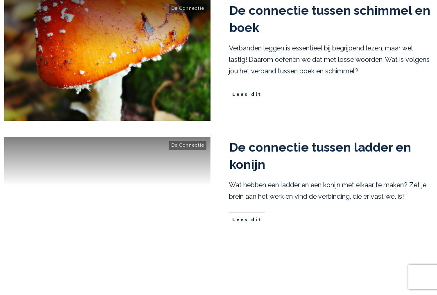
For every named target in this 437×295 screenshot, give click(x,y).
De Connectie (187, 8)
